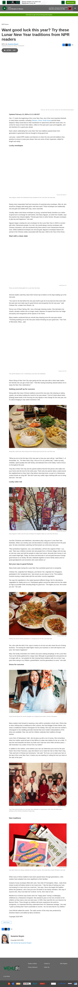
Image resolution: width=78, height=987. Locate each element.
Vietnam (34, 120)
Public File (46, 967)
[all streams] (75, 8)
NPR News (5, 24)
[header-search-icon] (63, 2)
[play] (4, 8)
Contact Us (47, 963)
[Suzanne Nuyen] (5, 938)
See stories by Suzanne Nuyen (21, 943)
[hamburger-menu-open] (4, 2)
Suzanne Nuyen (13, 44)
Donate (71, 2)
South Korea (47, 120)
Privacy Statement (32, 967)
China (40, 120)
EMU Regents (63, 963)
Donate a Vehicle (32, 963)
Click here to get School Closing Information (39, 14)
